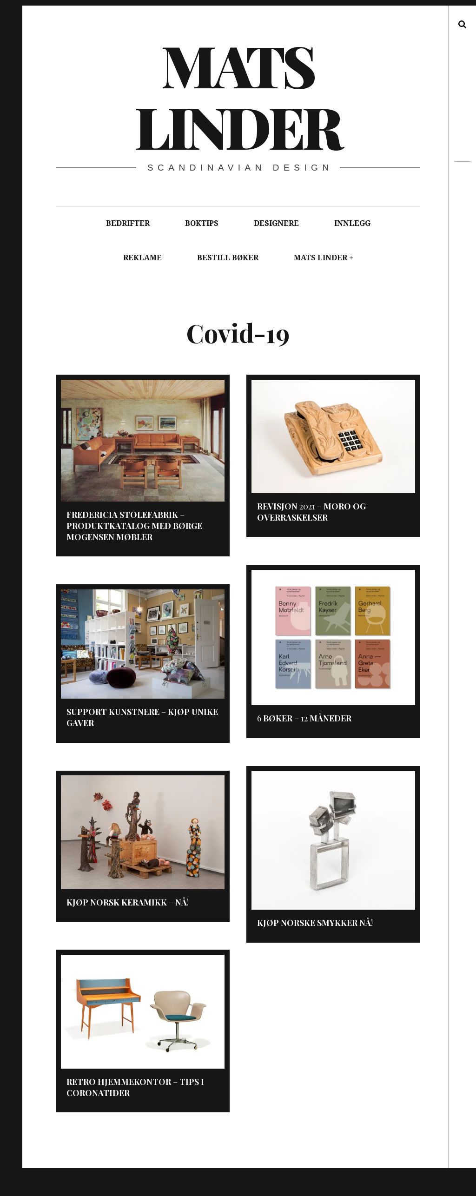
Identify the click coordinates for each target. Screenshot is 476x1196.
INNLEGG (352, 223)
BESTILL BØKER (227, 257)
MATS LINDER (320, 257)
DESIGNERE (276, 223)
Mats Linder (237, 95)
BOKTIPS (201, 223)
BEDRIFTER (128, 223)
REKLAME (142, 257)
